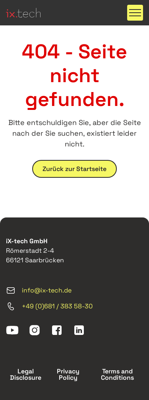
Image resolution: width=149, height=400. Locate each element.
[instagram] (34, 330)
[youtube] (12, 330)
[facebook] (56, 330)
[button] (135, 13)
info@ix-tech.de (39, 290)
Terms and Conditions (117, 374)
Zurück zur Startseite (74, 169)
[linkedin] (79, 330)
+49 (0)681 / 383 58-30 (49, 306)
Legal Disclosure (25, 374)
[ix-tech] (23, 12)
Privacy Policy (68, 374)
